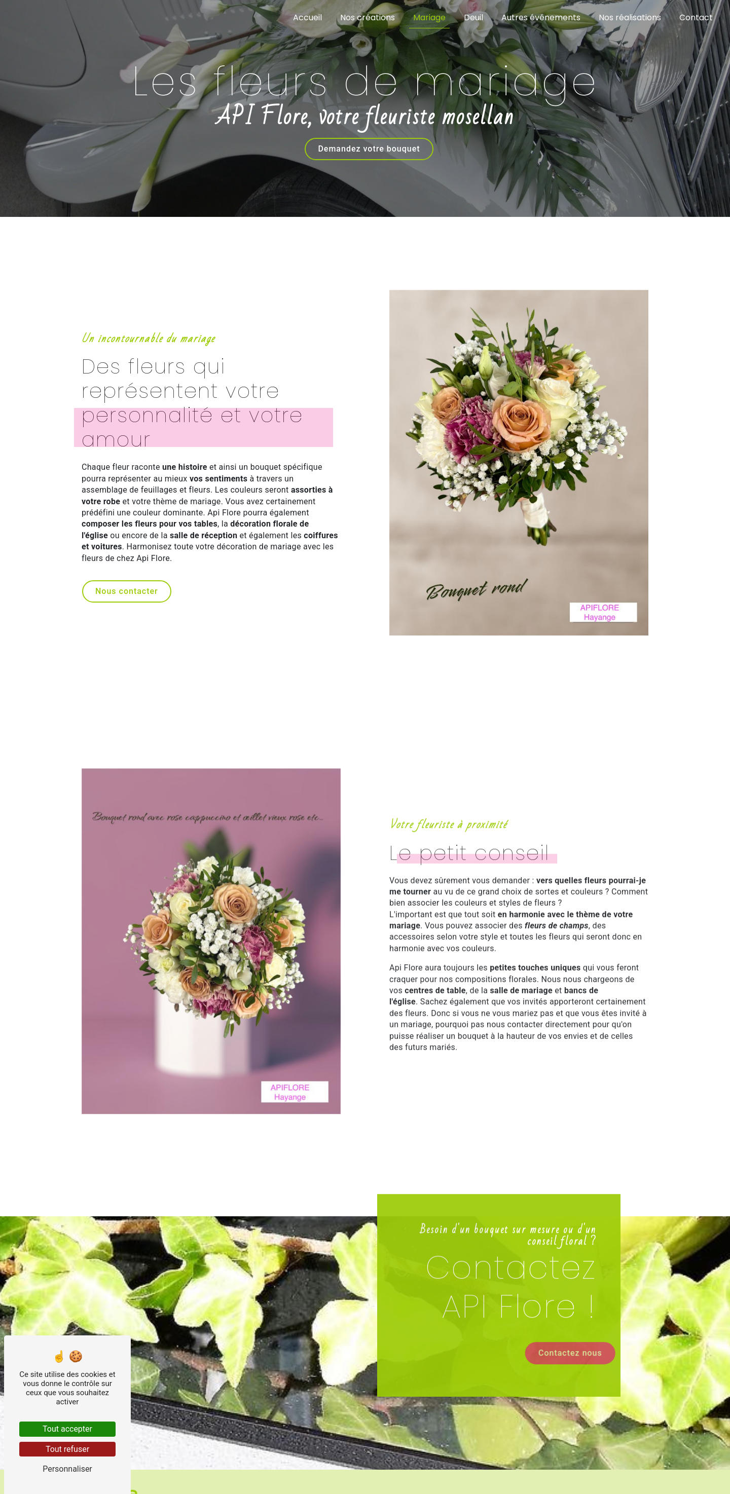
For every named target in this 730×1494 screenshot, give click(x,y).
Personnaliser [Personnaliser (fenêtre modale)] (67, 1469)
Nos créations (367, 17)
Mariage (429, 17)
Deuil (473, 17)
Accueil (307, 17)
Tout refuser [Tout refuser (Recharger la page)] (67, 1449)
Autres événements (540, 17)
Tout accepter (67, 1429)
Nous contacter (126, 591)
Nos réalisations (630, 17)
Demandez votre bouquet (369, 148)
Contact (696, 17)
